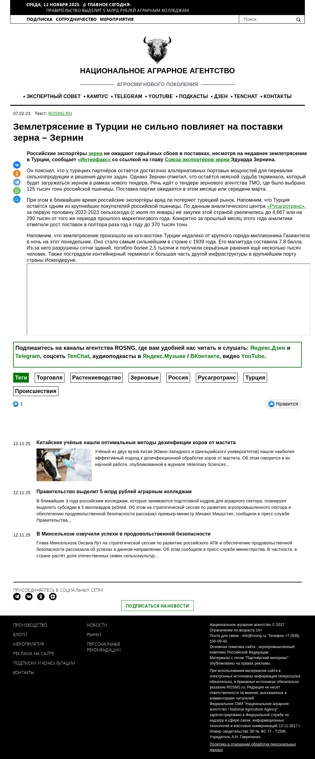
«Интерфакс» (95, 159)
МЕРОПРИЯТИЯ (117, 19)
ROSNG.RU (60, 113)
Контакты (23, 672)
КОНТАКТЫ (278, 96)
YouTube (253, 356)
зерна (95, 153)
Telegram (27, 356)
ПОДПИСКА (40, 19)
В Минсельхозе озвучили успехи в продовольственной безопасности (124, 533)
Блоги (20, 634)
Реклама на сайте (33, 653)
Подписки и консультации (44, 663)
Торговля (49, 378)
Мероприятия (28, 644)
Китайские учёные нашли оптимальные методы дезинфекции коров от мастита (136, 442)
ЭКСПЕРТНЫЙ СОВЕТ (53, 96)
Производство (30, 625)
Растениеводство (96, 378)
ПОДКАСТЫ (193, 96)
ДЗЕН (221, 96)
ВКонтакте (204, 356)
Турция (255, 378)
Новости (97, 625)
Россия (178, 378)
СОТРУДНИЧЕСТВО (76, 19)
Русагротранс (217, 378)
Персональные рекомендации (104, 647)
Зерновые (144, 378)
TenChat (78, 356)
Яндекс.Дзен (267, 348)
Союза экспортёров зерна (198, 159)
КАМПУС (97, 96)
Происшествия (35, 391)
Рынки (94, 634)
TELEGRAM (128, 96)
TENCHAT (246, 96)
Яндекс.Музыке (164, 356)
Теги (21, 378)
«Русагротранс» (285, 206)
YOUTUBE (160, 96)
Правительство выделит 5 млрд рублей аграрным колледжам (114, 491)
